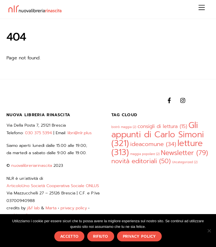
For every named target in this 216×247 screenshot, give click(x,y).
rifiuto (100, 236)
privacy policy (73, 208)
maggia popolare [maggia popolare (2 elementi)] (144, 154)
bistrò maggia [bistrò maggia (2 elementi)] (123, 127)
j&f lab (33, 208)
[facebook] (169, 100)
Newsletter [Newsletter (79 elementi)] (184, 153)
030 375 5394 (38, 133)
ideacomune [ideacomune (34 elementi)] (153, 144)
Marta (51, 208)
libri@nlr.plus (80, 133)
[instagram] (183, 100)
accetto (69, 236)
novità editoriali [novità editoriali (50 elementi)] (141, 161)
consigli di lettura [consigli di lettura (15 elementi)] (162, 126)
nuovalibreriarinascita (31, 165)
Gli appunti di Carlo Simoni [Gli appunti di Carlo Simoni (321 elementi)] (157, 134)
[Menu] (201, 7)
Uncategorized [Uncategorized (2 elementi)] (184, 162)
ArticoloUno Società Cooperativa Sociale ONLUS (52, 186)
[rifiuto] (209, 230)
